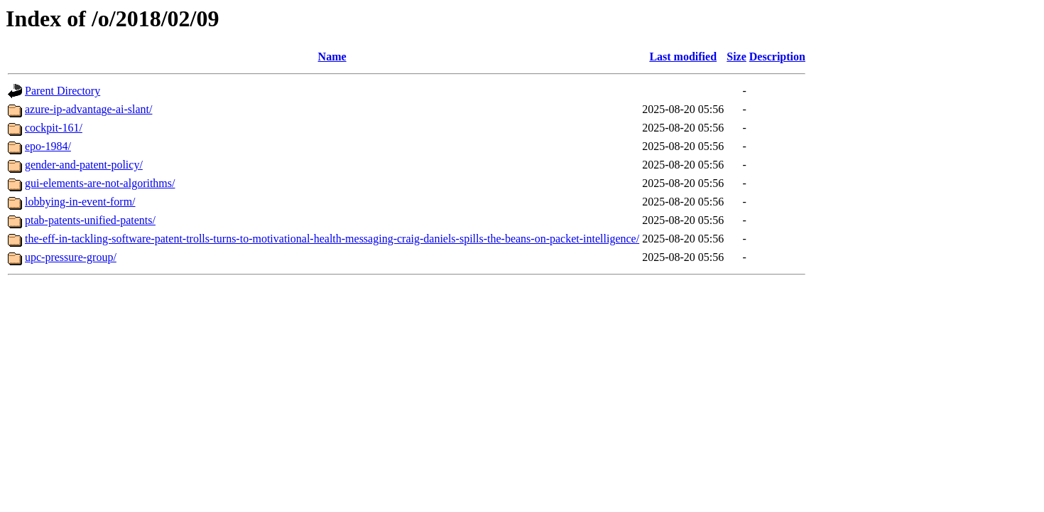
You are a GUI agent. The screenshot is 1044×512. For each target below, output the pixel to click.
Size (736, 56)
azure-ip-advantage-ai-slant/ (88, 109)
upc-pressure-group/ (70, 257)
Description (777, 56)
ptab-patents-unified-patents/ (90, 220)
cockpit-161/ (53, 128)
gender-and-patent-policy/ (84, 165)
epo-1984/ (48, 146)
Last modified (683, 56)
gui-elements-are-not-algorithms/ (100, 183)
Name (332, 56)
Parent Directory (62, 91)
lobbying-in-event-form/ (80, 202)
